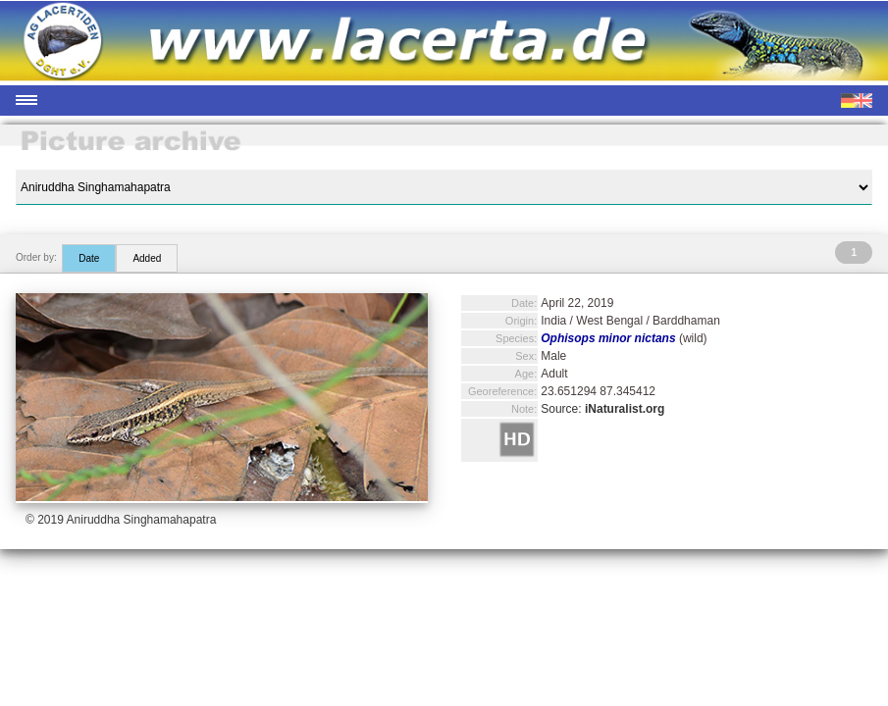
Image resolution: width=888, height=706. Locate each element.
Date (88, 258)
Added (146, 258)
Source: (602, 409)
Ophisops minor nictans (608, 338)
